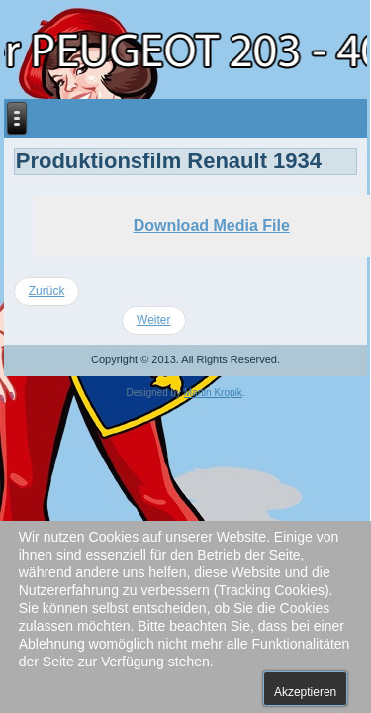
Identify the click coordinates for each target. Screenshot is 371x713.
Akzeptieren (305, 692)
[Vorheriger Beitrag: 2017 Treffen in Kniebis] (47, 291)
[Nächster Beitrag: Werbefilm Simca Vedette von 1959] (153, 320)
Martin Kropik (213, 392)
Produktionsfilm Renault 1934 (169, 161)
